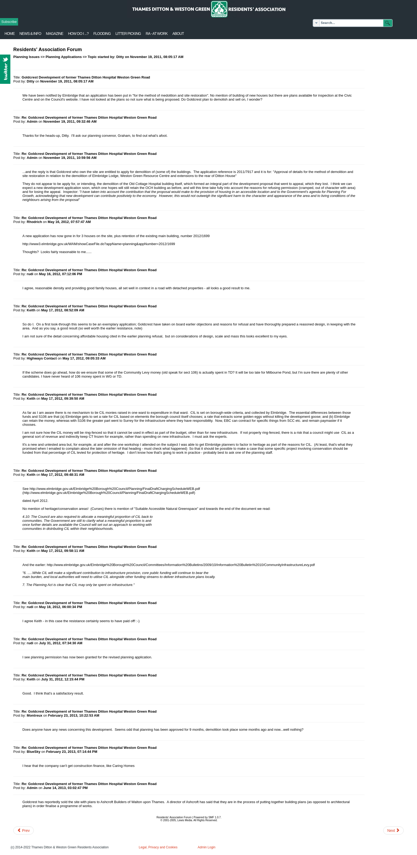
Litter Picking (128, 33)
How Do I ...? (78, 33)
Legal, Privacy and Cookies (158, 847)
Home (10, 33)
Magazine (54, 33)
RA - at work (157, 33)
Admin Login (206, 847)
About (178, 33)
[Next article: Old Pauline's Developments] (393, 831)
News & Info (30, 33)
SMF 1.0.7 (214, 817)
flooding (102, 33)
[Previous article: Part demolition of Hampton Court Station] (23, 831)
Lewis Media (184, 820)
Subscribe (9, 22)
